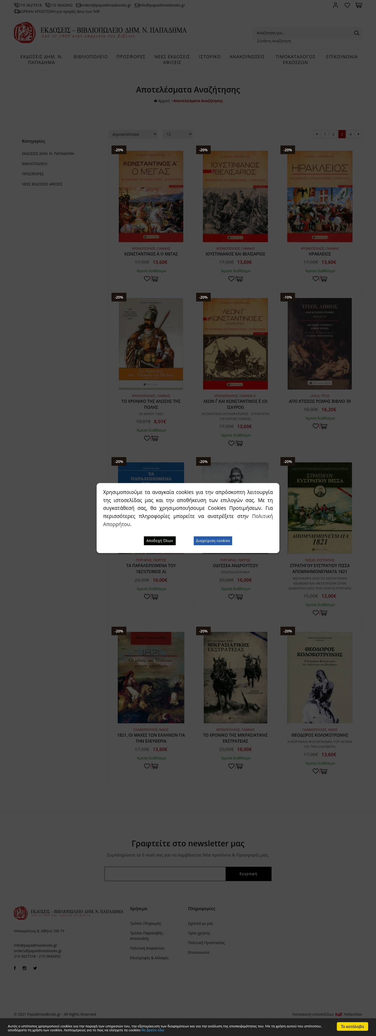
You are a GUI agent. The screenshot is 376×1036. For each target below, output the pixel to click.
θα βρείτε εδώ (213, 1030)
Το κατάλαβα (352, 1025)
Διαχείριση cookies (213, 540)
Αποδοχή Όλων (160, 540)
